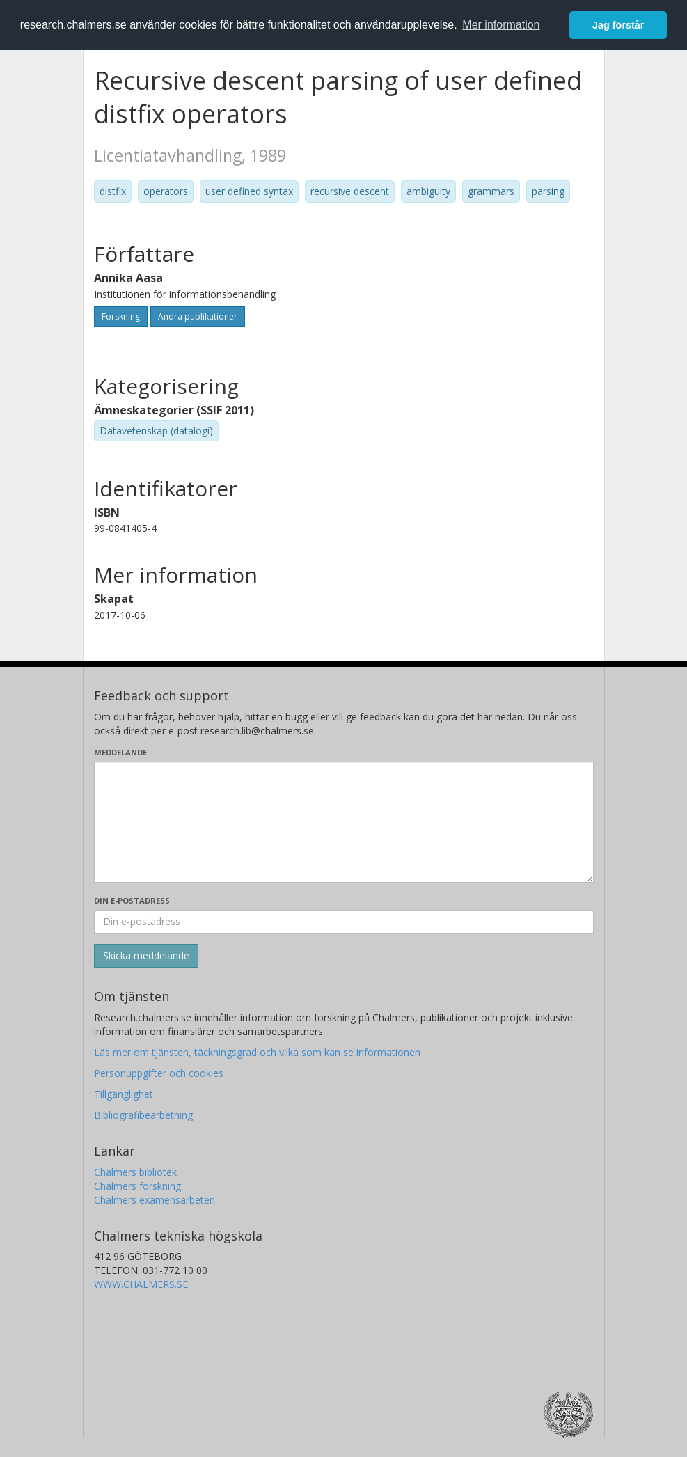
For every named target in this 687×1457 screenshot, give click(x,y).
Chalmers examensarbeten (154, 1199)
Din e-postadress (132, 900)
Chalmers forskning (137, 1185)
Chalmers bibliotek (135, 1172)
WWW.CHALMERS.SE (141, 1284)
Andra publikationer (197, 316)
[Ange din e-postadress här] (344, 922)
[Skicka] (146, 956)
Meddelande (120, 752)
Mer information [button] (500, 25)
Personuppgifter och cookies (158, 1073)
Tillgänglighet (123, 1094)
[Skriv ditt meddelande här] (344, 822)
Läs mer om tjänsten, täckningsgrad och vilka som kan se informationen (257, 1052)
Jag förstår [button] (618, 25)
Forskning (121, 316)
